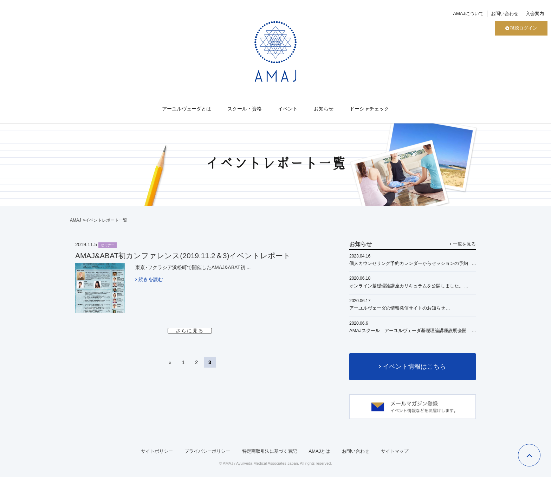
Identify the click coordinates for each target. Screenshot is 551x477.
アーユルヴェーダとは (186, 109)
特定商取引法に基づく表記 (269, 451)
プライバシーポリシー (207, 451)
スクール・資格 (244, 109)
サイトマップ (394, 451)
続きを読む (149, 279)
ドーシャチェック (369, 109)
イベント (288, 109)
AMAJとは (319, 451)
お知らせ (323, 109)
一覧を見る (463, 244)
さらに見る (190, 330)
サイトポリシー (157, 451)
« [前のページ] (170, 362)
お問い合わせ (504, 13)
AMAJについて (468, 13)
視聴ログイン (521, 28)
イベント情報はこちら (412, 366)
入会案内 (535, 13)
